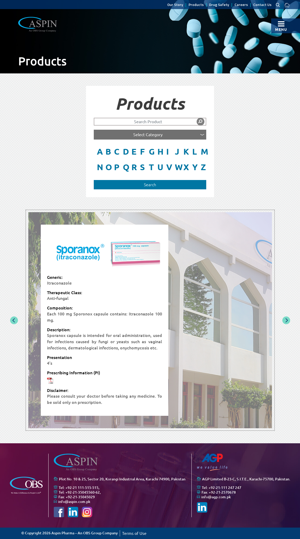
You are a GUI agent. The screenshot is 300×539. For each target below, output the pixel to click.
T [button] (151, 167)
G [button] (151, 151)
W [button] (177, 167)
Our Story (175, 5)
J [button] (177, 151)
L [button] (194, 151)
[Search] (150, 122)
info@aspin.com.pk (74, 502)
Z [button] (203, 167)
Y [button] (195, 167)
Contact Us (262, 5)
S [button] (142, 167)
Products (196, 5)
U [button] (160, 167)
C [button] (116, 151)
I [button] (167, 151)
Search (150, 184)
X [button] (186, 167)
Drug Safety (219, 5)
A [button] (99, 151)
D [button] (125, 151)
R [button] (134, 167)
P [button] (116, 167)
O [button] (108, 167)
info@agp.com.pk (216, 497)
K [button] (186, 151)
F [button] (142, 151)
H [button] (160, 151)
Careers (241, 5)
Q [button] (125, 167)
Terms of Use (134, 533)
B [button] (108, 151)
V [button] (169, 167)
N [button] (99, 167)
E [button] (133, 151)
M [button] (203, 151)
